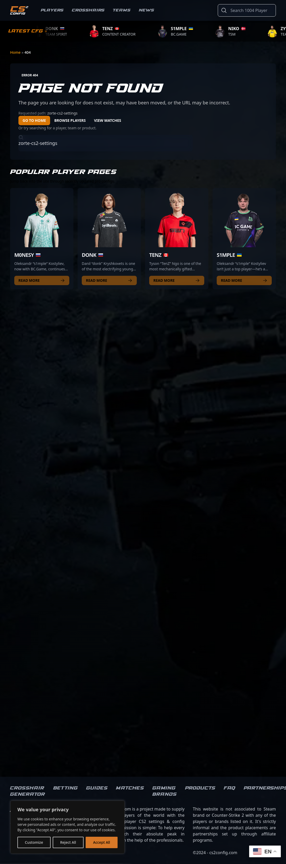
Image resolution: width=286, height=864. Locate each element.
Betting (65, 788)
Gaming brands (164, 791)
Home (16, 52)
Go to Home (34, 120)
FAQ (229, 788)
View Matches (107, 120)
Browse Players (70, 120)
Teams (122, 10)
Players (52, 10)
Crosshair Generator (27, 791)
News (146, 10)
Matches (130, 788)
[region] (67, 827)
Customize (34, 842)
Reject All (68, 842)
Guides (97, 788)
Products (200, 788)
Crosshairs (88, 10)
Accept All (101, 842)
